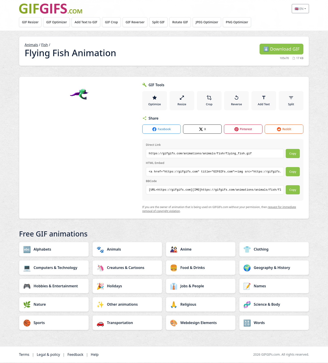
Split (291, 100)
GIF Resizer (30, 22)
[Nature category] (54, 305)
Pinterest (243, 130)
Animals (31, 44)
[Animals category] (127, 250)
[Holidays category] (127, 286)
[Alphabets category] (54, 250)
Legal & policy (48, 354)
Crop (209, 100)
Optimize (154, 100)
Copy (292, 154)
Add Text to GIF (86, 22)
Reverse (236, 100)
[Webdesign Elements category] (200, 323)
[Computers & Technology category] (54, 268)
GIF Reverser (136, 22)
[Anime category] (200, 250)
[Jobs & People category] (200, 286)
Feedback (75, 354)
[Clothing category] (274, 250)
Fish (44, 44)
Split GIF (160, 22)
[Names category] (274, 286)
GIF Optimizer (57, 22)
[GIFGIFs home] (50, 9)
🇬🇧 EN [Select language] (299, 8)
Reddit (284, 130)
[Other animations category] (127, 305)
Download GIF (281, 49)
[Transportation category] (127, 323)
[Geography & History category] (274, 268)
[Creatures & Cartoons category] (127, 268)
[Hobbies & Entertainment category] (54, 286)
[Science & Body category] (274, 305)
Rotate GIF (182, 22)
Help (95, 354)
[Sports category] (54, 323)
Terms (24, 354)
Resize (181, 100)
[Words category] (274, 323)
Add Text (264, 100)
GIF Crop (112, 22)
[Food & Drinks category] (200, 268)
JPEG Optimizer (209, 22)
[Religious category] (200, 305)
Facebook (161, 130)
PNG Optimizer (239, 22)
